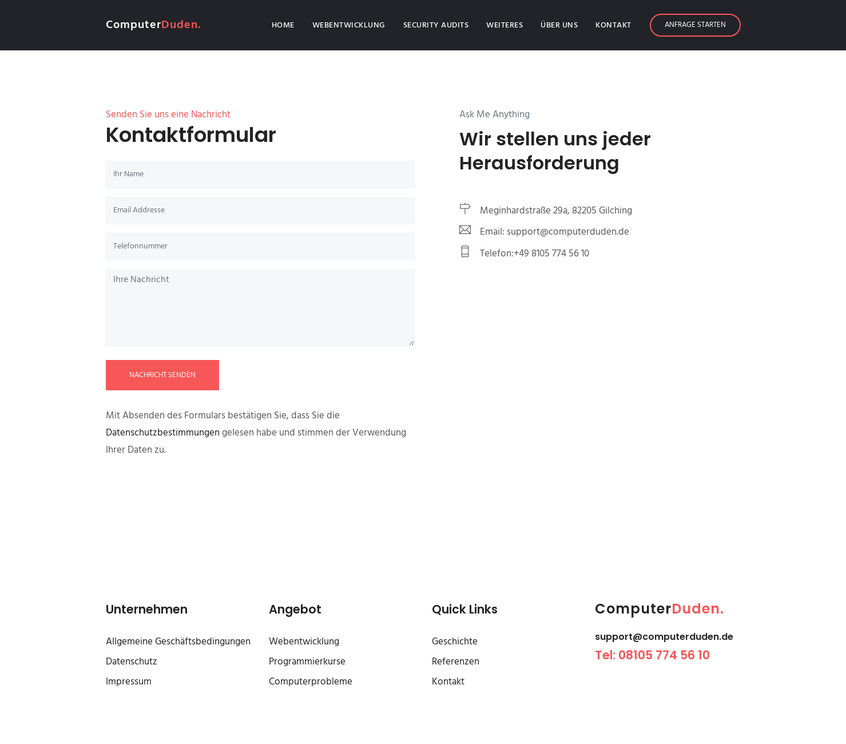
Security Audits (436, 25)
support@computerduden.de (664, 636)
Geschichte (455, 642)
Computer (153, 25)
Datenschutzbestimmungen (164, 433)
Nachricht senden (162, 375)
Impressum (129, 682)
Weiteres (504, 25)
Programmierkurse (307, 662)
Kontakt (613, 25)
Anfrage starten (695, 25)
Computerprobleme (310, 682)
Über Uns (559, 25)
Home (285, 25)
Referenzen (455, 662)
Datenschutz (131, 662)
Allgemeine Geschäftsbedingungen (178, 642)
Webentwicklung (349, 25)
